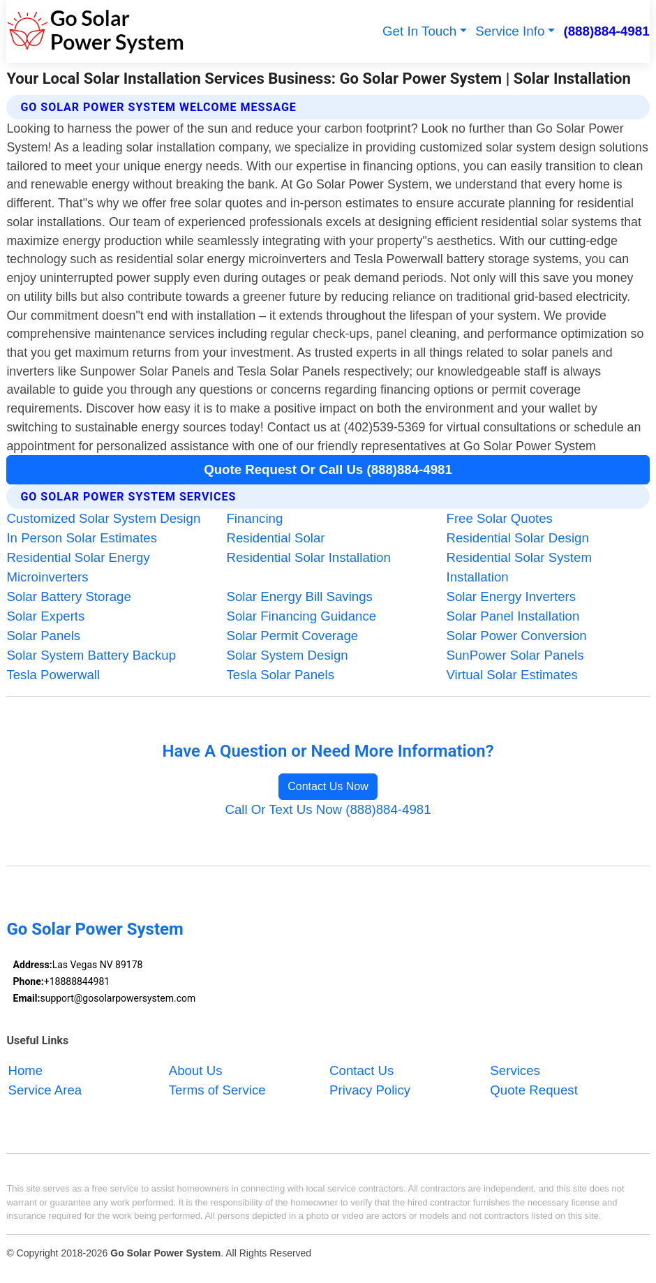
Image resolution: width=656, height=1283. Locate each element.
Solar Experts (45, 616)
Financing (254, 518)
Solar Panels (43, 635)
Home (25, 1070)
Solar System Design (287, 655)
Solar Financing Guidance (301, 616)
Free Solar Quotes (500, 518)
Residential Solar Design (518, 538)
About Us (196, 1070)
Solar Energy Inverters (511, 596)
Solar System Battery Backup (91, 655)
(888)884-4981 (606, 31)
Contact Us (361, 1070)
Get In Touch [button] (419, 31)
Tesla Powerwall (53, 674)
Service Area (45, 1090)
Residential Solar (275, 538)
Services (515, 1070)
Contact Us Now (328, 786)
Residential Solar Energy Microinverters (77, 567)
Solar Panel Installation (513, 616)
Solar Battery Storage (68, 596)
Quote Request (534, 1090)
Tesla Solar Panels (280, 674)
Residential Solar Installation (308, 557)
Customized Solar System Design (103, 518)
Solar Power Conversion (517, 635)
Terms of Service (217, 1090)
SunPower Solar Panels (515, 655)
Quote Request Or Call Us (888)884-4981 (328, 469)
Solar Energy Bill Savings (299, 596)
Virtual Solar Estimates (512, 674)
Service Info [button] (509, 31)
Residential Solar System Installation (519, 567)
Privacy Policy (369, 1090)
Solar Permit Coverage (292, 635)
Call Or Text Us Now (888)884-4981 (328, 809)
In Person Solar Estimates (81, 538)
